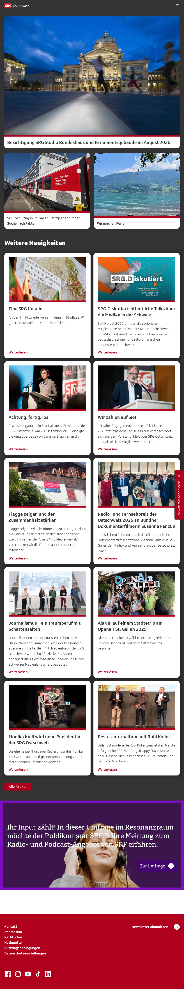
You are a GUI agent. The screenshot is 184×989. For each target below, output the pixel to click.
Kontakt (10, 927)
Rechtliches (13, 937)
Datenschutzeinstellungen (25, 953)
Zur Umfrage (157, 866)
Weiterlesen (18, 352)
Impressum (13, 932)
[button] (177, 6)
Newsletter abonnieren (156, 927)
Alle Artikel (17, 787)
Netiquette (13, 942)
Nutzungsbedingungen (22, 948)
